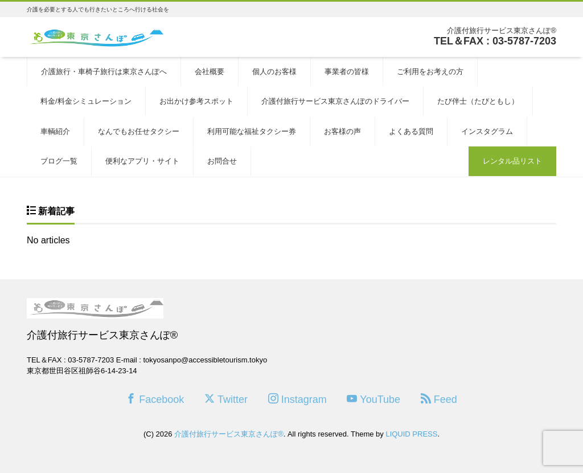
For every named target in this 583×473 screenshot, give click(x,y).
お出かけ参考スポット (196, 101)
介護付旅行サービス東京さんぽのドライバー (335, 101)
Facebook (155, 399)
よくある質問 (411, 131)
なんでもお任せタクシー (138, 131)
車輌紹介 (55, 131)
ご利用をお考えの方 (430, 71)
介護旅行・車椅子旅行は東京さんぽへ (104, 71)
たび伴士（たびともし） (478, 101)
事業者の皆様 (347, 71)
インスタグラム (487, 131)
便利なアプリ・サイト (142, 161)
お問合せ (222, 161)
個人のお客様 (274, 71)
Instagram (297, 399)
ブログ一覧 (58, 161)
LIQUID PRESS (411, 434)
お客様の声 (342, 131)
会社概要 (209, 71)
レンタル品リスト (512, 161)
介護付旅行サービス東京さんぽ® (229, 434)
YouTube (373, 399)
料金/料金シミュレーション (86, 101)
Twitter (226, 399)
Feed (439, 399)
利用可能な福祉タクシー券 (251, 131)
